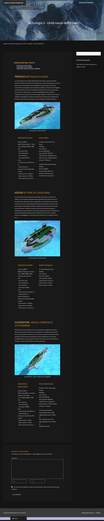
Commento (14, 458)
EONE (24, 43)
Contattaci (98, 513)
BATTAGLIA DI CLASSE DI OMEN (24, 65)
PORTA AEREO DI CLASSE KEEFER (25, 67)
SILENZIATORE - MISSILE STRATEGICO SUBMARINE (29, 68)
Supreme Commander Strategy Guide (12, 43)
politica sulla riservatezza (87, 513)
